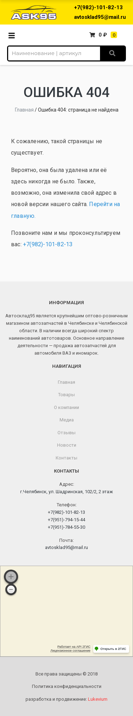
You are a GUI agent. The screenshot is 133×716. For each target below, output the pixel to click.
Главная (24, 110)
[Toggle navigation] (13, 35)
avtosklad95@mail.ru (100, 17)
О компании (66, 407)
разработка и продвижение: (66, 699)
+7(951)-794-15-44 (66, 519)
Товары (66, 394)
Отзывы (66, 432)
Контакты (66, 458)
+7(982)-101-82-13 (98, 7)
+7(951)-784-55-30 (66, 527)
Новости (66, 445)
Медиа (67, 419)
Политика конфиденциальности (66, 686)
